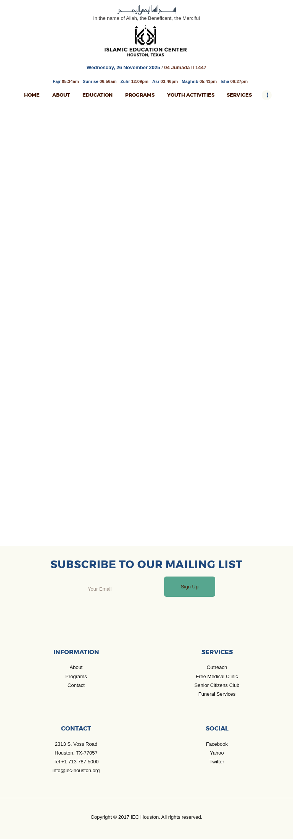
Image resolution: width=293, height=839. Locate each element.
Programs (76, 676)
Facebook (217, 744)
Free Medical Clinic (217, 676)
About (76, 667)
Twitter (216, 761)
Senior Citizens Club (217, 685)
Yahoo (217, 753)
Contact (76, 685)
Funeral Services (217, 694)
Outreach (217, 667)
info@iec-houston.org (76, 770)
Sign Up (189, 587)
